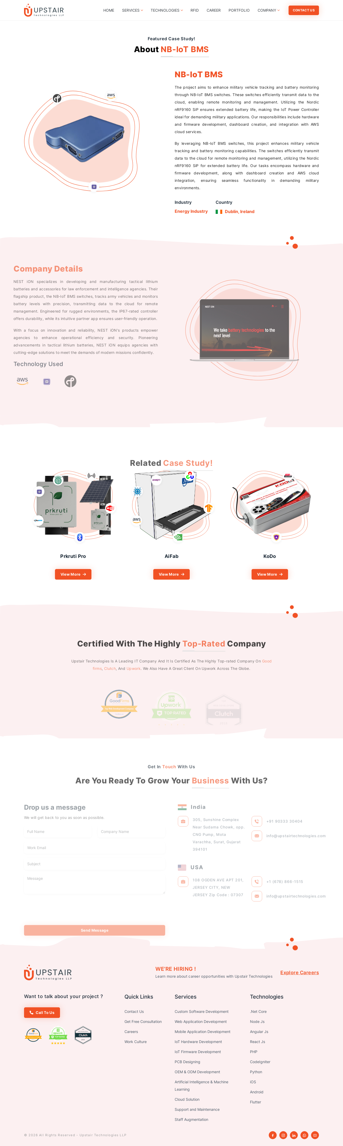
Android (256, 1092)
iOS (253, 1082)
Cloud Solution (187, 1099)
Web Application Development (201, 1021)
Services (132, 10)
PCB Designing (187, 1061)
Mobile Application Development (202, 1031)
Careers (131, 1031)
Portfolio (239, 10)
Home (108, 10)
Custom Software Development (202, 1011)
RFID (195, 10)
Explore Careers (299, 972)
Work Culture (135, 1041)
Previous (20, 525)
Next (323, 525)
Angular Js (259, 1031)
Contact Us (304, 10)
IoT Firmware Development (198, 1051)
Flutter (255, 1102)
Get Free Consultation (143, 1021)
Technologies (167, 10)
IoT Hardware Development (198, 1041)
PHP (253, 1051)
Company (268, 10)
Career (214, 10)
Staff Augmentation (191, 1119)
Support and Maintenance (197, 1109)
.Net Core (258, 1011)
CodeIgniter (260, 1061)
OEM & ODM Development (197, 1072)
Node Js (257, 1021)
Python (256, 1072)
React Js (257, 1041)
